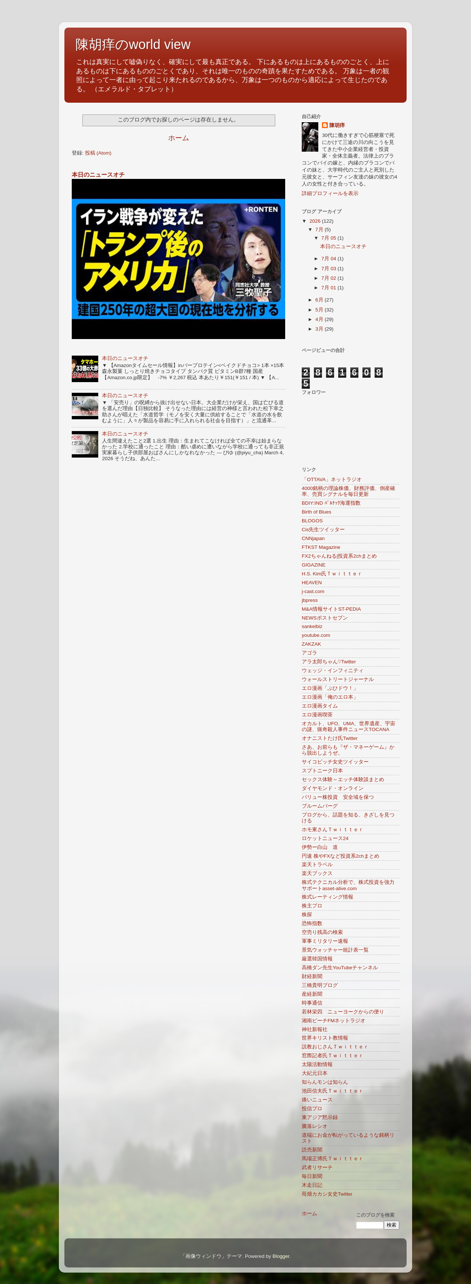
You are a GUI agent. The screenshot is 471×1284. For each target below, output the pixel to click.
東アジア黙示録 (320, 1117)
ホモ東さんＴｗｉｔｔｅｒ (333, 829)
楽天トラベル (317, 864)
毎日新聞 (312, 1176)
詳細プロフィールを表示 (330, 193)
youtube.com (316, 635)
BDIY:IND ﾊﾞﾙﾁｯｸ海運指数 (331, 503)
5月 (320, 310)
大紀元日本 (314, 1073)
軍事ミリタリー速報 (325, 941)
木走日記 (312, 1185)
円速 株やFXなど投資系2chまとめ (340, 856)
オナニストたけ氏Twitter (330, 738)
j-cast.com (313, 591)
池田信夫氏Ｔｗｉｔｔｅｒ (333, 1091)
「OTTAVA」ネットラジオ (332, 479)
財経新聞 (312, 976)
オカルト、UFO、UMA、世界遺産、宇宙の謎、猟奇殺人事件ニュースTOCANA (349, 726)
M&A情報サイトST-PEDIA (331, 609)
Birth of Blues (316, 512)
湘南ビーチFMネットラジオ (334, 1020)
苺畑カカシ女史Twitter (327, 1194)
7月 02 (329, 278)
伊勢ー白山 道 (320, 847)
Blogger (280, 1256)
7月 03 (329, 268)
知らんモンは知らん (325, 1082)
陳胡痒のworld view (133, 44)
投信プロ (312, 1108)
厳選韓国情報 (317, 959)
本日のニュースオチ (98, 175)
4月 (320, 319)
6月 (320, 300)
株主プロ (312, 906)
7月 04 (329, 258)
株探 (307, 914)
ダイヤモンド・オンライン (333, 788)
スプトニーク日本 (322, 770)
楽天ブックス (317, 873)
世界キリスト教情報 (325, 1038)
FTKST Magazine (321, 547)
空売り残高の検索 (322, 932)
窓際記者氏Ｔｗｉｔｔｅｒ (333, 1055)
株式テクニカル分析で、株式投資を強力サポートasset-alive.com (348, 885)
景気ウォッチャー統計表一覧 (335, 950)
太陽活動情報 (317, 1064)
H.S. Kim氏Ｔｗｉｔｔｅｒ (332, 573)
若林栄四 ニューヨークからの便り (343, 1012)
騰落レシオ (314, 1126)
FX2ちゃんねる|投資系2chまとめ (339, 556)
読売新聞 (312, 1150)
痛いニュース (317, 1100)
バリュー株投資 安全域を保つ (338, 797)
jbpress (310, 600)
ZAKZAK (311, 644)
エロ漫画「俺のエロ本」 (330, 697)
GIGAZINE (314, 565)
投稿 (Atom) (98, 153)
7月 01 (329, 287)
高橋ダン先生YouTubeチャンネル (340, 967)
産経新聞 (312, 994)
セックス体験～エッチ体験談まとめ (343, 779)
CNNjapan (313, 538)
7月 (320, 229)
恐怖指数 (312, 923)
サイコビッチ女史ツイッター (335, 762)
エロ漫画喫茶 (317, 714)
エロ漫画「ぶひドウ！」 (330, 688)
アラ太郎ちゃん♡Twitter (329, 661)
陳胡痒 (337, 125)
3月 (320, 329)
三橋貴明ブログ (320, 985)
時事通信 (312, 1003)
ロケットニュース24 (325, 838)
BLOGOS (312, 520)
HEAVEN (312, 582)
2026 (315, 221)
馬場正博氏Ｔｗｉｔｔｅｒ (333, 1158)
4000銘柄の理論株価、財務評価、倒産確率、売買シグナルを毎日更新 (348, 491)
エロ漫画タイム (320, 706)
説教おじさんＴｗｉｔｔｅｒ (335, 1047)
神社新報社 (314, 1029)
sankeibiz (312, 626)
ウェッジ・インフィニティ (333, 670)
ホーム (178, 138)
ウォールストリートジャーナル (338, 679)
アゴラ (309, 653)
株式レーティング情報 (327, 897)
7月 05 (329, 238)
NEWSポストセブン (325, 618)
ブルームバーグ (320, 806)
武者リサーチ (317, 1167)
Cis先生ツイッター (323, 529)
